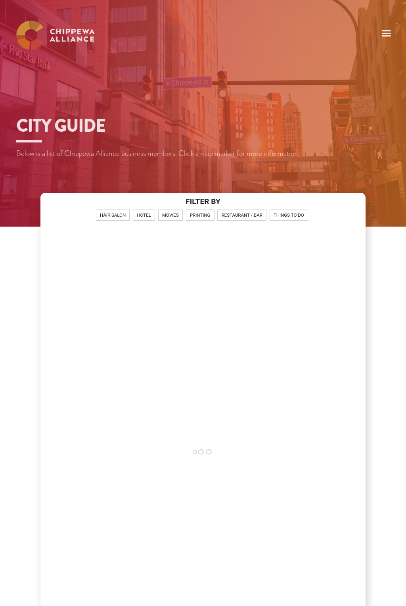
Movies (170, 215)
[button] (386, 33)
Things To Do (289, 215)
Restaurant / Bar (242, 215)
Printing (200, 215)
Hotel (144, 215)
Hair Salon (113, 215)
